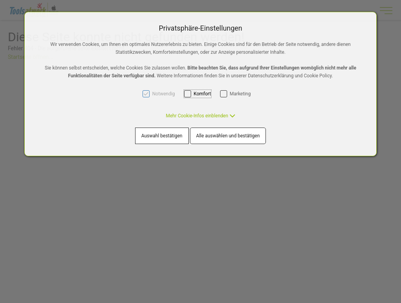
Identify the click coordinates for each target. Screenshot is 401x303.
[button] (200, 116)
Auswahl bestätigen (161, 136)
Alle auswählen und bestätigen (228, 136)
